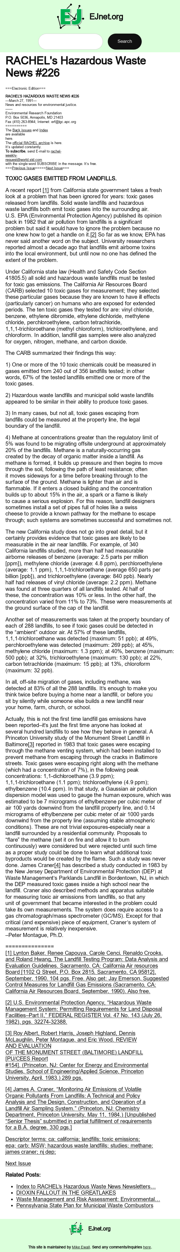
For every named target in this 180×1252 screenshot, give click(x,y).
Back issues (22, 130)
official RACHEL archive (31, 143)
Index (43, 130)
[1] (46, 190)
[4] (57, 865)
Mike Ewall (81, 1247)
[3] (31, 744)
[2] (93, 234)
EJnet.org (106, 16)
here (147, 1247)
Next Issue (54, 168)
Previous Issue (23, 168)
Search (125, 41)
